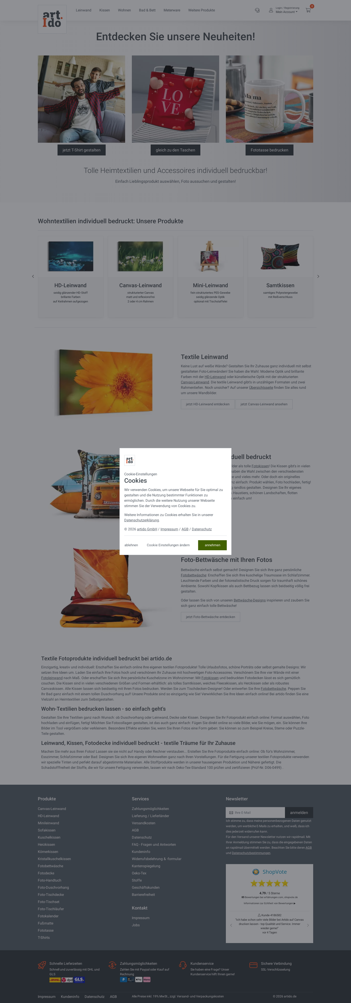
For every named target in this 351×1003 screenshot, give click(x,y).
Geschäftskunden (146, 887)
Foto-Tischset (48, 902)
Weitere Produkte (201, 10)
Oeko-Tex (139, 873)
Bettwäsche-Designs (250, 600)
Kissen (104, 10)
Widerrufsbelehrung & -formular (156, 859)
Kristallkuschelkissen (54, 859)
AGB (135, 830)
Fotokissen (260, 466)
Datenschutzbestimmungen (251, 853)
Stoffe (137, 880)
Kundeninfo (141, 852)
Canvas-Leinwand (195, 382)
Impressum (141, 918)
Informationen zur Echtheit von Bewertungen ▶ (269, 903)
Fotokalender (48, 916)
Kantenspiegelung (146, 866)
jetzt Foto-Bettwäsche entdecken (210, 617)
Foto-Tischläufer (51, 909)
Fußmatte (45, 923)
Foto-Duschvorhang (53, 887)
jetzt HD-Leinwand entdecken (207, 404)
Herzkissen (46, 844)
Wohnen (124, 10)
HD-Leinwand (215, 377)
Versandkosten (143, 823)
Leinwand (83, 10)
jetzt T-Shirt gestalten (82, 150)
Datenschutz (142, 837)
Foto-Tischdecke (51, 894)
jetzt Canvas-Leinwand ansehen (264, 404)
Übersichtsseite (261, 387)
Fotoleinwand (52, 678)
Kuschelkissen (49, 837)
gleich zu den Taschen (175, 150)
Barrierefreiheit (143, 894)
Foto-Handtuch (49, 880)
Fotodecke (46, 873)
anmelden (299, 812)
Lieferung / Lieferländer (150, 816)
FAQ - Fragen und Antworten (154, 844)
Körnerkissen (48, 852)
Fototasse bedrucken (269, 150)
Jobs (136, 925)
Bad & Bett (147, 10)
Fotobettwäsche (193, 575)
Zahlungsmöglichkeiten (150, 809)
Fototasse (46, 930)
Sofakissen (47, 830)
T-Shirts (44, 937)
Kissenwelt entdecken (202, 510)
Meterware (172, 10)
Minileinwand (48, 823)
